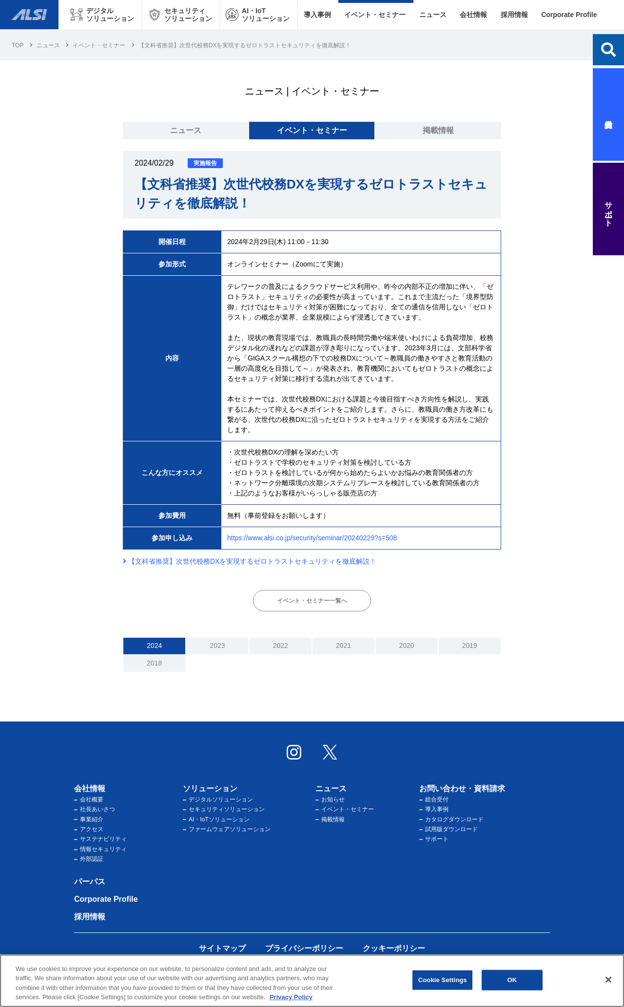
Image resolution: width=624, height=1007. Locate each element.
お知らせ (330, 799)
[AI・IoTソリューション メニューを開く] (258, 14)
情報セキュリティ (100, 849)
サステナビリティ (100, 839)
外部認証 (88, 858)
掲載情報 (438, 130)
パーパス (89, 881)
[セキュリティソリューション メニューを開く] (181, 14)
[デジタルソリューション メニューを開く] (103, 14)
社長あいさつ (94, 809)
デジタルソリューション (218, 799)
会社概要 (88, 799)
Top (17, 45)
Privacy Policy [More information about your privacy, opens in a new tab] (291, 997)
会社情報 (473, 15)
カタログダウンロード (451, 819)
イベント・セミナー (375, 15)
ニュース (433, 15)
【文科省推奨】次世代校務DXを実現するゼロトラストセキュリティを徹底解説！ (249, 561)
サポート (433, 839)
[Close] (608, 979)
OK (512, 980)
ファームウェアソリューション (227, 829)
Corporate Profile (569, 15)
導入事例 (317, 14)
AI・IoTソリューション (216, 819)
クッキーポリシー (394, 948)
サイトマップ (222, 948)
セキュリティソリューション (224, 809)
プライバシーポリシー (304, 948)
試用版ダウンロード (448, 829)
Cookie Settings (442, 980)
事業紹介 (88, 819)
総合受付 (433, 799)
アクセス (88, 829)
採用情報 (514, 15)
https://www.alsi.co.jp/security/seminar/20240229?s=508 (312, 538)
